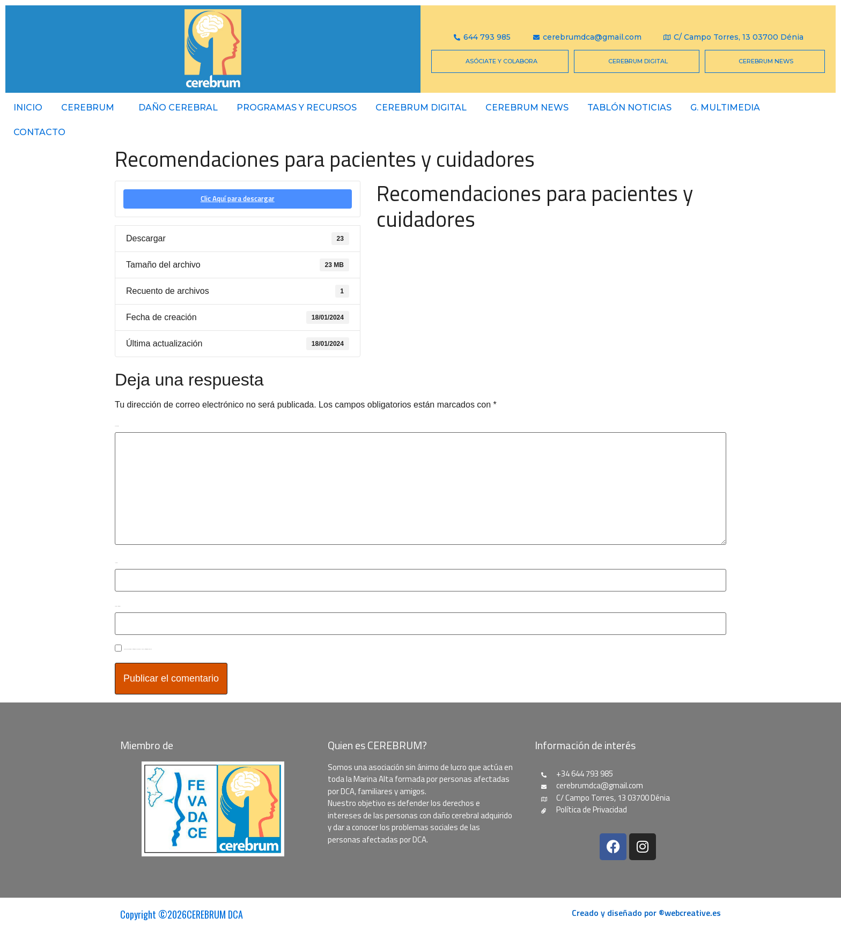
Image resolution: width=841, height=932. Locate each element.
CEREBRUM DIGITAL (421, 107)
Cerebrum (87, 107)
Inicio (27, 107)
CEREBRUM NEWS (527, 107)
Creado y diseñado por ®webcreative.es (646, 912)
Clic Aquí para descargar (238, 198)
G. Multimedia (725, 107)
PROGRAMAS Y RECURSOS (297, 107)
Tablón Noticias (629, 107)
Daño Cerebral (178, 107)
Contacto (39, 132)
